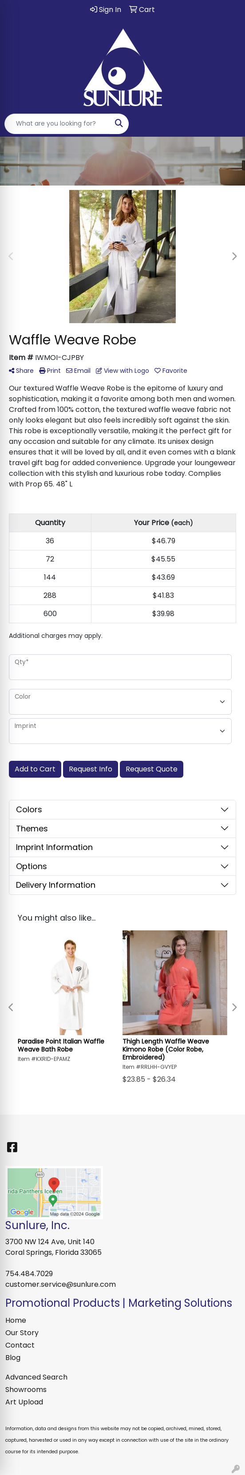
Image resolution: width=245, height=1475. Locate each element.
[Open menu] (227, 124)
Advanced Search (36, 1377)
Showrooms (26, 1389)
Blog (12, 1357)
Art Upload (24, 1402)
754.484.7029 (29, 1274)
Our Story (22, 1333)
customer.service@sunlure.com (60, 1284)
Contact (20, 1345)
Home (15, 1320)
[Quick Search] (57, 124)
